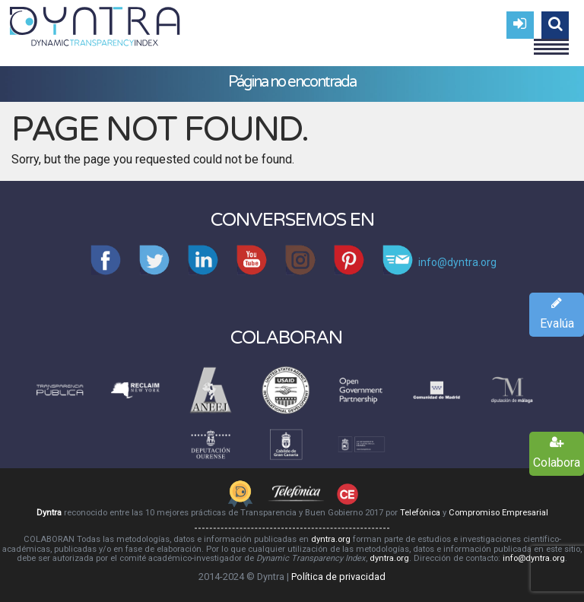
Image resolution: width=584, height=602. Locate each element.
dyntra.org (331, 539)
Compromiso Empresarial (498, 513)
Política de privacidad (338, 576)
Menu (551, 40)
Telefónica (420, 513)
